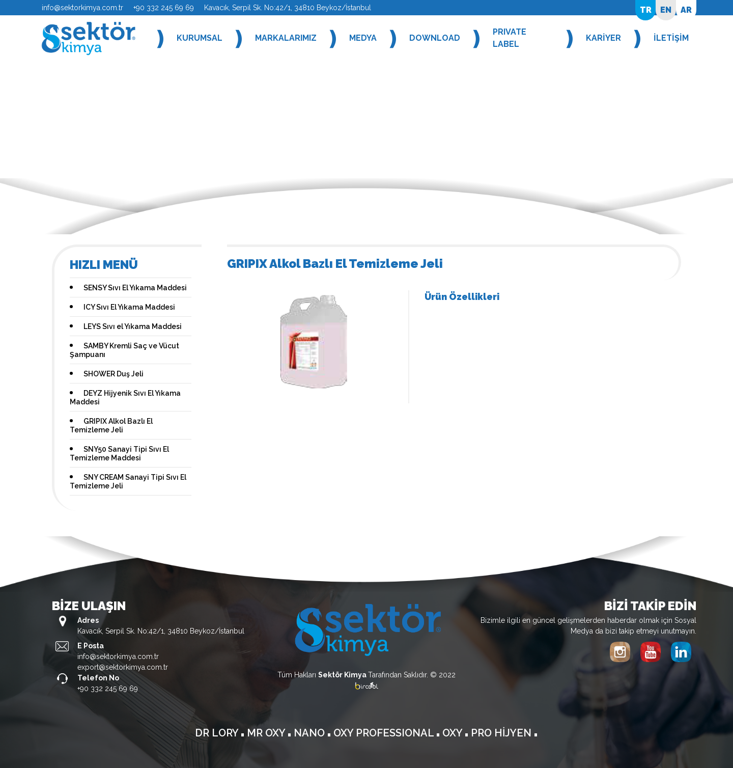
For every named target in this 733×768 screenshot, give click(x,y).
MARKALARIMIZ (286, 38)
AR (686, 10)
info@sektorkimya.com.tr (82, 8)
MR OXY (267, 733)
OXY (453, 733)
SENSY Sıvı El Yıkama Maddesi (135, 288)
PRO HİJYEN (502, 733)
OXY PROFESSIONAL (384, 733)
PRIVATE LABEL (509, 38)
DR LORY (218, 733)
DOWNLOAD (434, 38)
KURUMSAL (199, 38)
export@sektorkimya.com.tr (122, 667)
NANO (310, 733)
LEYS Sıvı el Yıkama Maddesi (132, 326)
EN (665, 10)
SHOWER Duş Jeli (113, 374)
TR (646, 10)
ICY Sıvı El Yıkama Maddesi (129, 307)
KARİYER (603, 38)
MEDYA (363, 38)
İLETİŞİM (671, 38)
